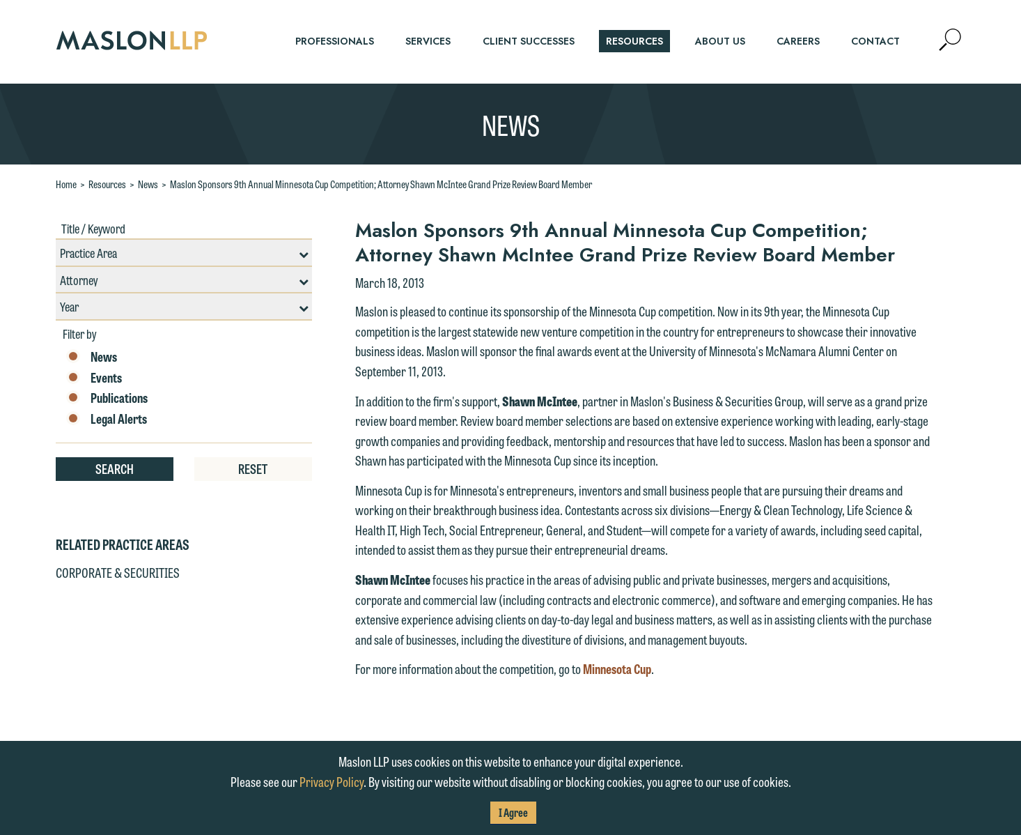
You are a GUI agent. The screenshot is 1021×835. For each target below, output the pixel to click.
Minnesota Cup (617, 668)
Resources (107, 184)
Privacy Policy (331, 781)
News (148, 184)
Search (114, 468)
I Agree (513, 812)
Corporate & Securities (118, 572)
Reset (252, 468)
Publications (107, 398)
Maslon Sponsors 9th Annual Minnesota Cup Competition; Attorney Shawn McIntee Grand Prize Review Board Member (381, 184)
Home (66, 184)
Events (94, 377)
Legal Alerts (106, 419)
